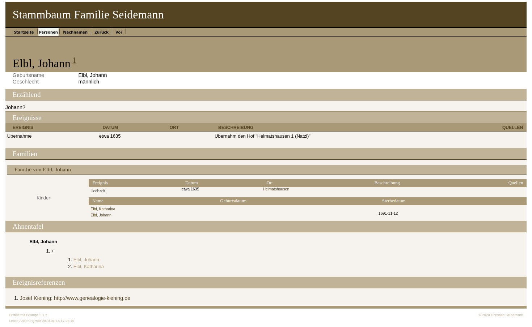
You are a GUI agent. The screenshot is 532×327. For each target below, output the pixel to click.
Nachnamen (75, 32)
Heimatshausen (276, 189)
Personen (48, 32)
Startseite (24, 32)
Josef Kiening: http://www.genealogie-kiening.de (75, 298)
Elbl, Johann (100, 215)
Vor (118, 32)
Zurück (101, 32)
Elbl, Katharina (102, 209)
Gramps (32, 315)
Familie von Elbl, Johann (42, 169)
